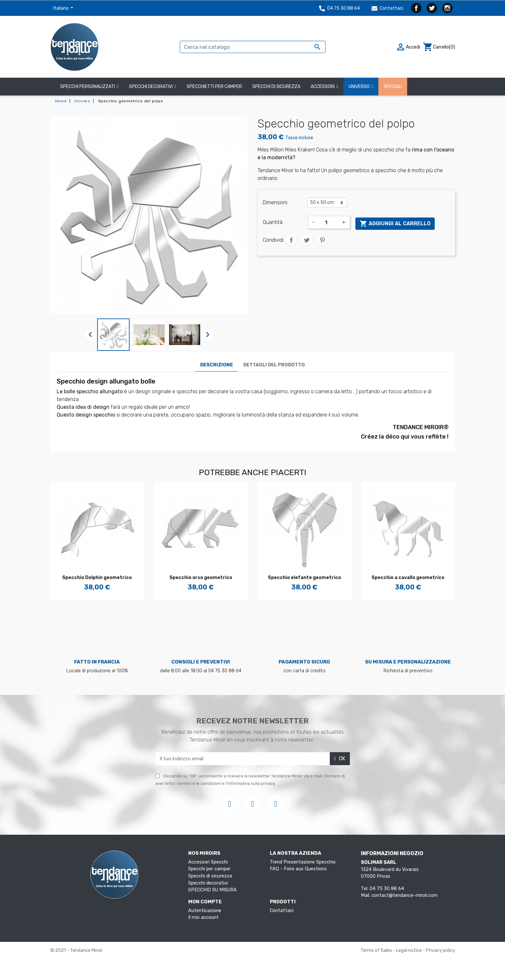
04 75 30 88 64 (339, 8)
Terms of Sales (377, 950)
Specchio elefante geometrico (304, 577)
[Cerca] (253, 47)
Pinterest (322, 240)
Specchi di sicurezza (210, 876)
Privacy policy (440, 950)
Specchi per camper (209, 869)
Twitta (307, 240)
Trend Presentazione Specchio (303, 862)
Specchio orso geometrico (200, 577)
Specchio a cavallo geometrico (408, 577)
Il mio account (203, 917)
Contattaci (387, 8)
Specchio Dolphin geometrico (97, 577)
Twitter (432, 8)
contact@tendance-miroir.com (405, 895)
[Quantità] (328, 222)
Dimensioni (275, 202)
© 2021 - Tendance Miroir (76, 950)
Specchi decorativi (208, 883)
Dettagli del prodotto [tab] (274, 365)
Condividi (291, 240)
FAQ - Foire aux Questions (298, 869)
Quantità (272, 222)
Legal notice (409, 950)
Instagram (447, 8)
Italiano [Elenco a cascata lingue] (61, 8)
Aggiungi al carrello (395, 224)
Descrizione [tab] (216, 365)
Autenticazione (204, 910)
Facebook (416, 8)
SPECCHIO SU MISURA (212, 890)
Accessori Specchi (208, 862)
